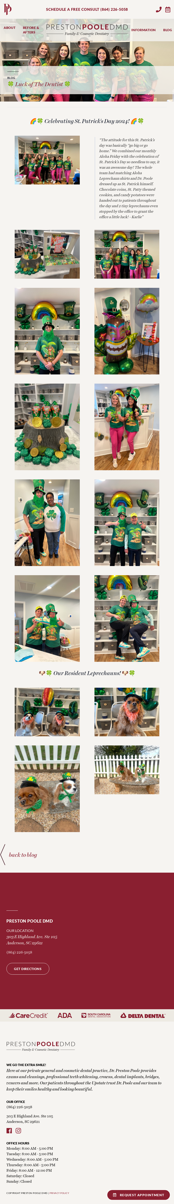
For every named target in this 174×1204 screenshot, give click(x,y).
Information (143, 30)
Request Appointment (138, 1195)
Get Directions (28, 969)
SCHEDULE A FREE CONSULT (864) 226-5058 (87, 9)
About (10, 28)
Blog (167, 30)
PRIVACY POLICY (59, 1193)
